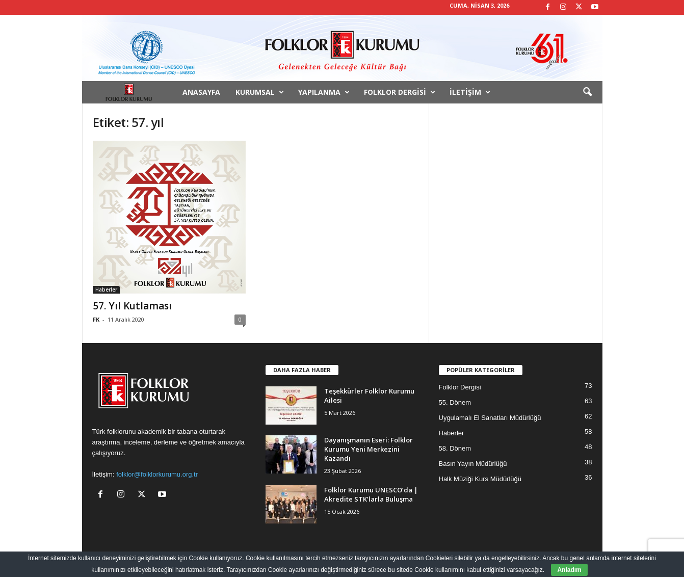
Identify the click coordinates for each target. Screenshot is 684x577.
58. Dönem (455, 448)
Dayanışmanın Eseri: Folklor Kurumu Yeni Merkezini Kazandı (368, 449)
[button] (587, 92)
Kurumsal (259, 92)
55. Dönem (455, 402)
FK (96, 319)
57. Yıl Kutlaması (132, 305)
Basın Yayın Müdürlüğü (473, 463)
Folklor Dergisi (399, 92)
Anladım (569, 569)
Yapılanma (324, 92)
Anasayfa (201, 92)
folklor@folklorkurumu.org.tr (157, 474)
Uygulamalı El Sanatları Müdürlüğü (490, 418)
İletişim (470, 92)
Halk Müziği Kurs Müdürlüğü (480, 479)
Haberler (106, 289)
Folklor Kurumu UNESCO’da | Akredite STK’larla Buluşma (371, 494)
